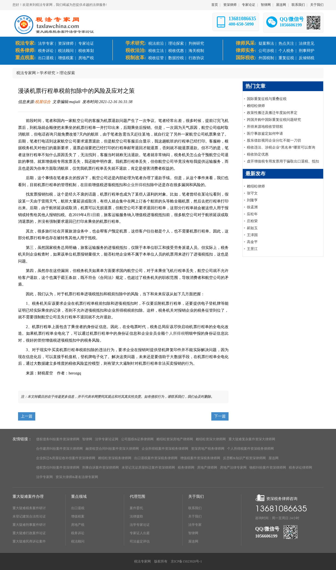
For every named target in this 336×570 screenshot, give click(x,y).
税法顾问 (66, 51)
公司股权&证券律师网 (137, 439)
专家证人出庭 (140, 533)
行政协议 (196, 58)
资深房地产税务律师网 (207, 449)
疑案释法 (266, 43)
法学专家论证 (140, 525)
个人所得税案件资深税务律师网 (250, 449)
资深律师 (230, 5)
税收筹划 (86, 51)
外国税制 (266, 58)
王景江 (252, 249)
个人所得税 (175, 333)
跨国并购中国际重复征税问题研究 (274, 120)
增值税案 (66, 58)
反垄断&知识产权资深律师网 (244, 458)
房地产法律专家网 (233, 467)
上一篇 (26, 416)
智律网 (266, 5)
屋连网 (281, 5)
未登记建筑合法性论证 (29, 516)
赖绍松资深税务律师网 (114, 458)
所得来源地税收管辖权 (265, 126)
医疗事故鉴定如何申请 (265, 133)
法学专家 (46, 43)
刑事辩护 (306, 51)
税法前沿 (156, 43)
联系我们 (298, 5)
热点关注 (286, 43)
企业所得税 (136, 185)
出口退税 (46, 58)
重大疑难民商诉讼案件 (29, 541)
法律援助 (136, 516)
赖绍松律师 (256, 106)
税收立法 (156, 51)
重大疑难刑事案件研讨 (29, 525)
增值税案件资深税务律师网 (200, 458)
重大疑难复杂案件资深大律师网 (252, 439)
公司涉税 (266, 51)
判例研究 (196, 43)
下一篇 (220, 416)
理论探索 (176, 43)
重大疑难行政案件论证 (29, 533)
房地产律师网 (207, 467)
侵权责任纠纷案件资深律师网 (57, 467)
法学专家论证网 (106, 439)
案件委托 (136, 508)
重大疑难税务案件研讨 (29, 508)
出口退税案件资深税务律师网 (155, 458)
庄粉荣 (252, 221)
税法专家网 (26, 73)
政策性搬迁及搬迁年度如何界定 (272, 113)
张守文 (252, 193)
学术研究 (47, 73)
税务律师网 (186, 467)
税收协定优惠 (258, 154)
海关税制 (196, 51)
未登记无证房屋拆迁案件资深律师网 (148, 467)
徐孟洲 (252, 207)
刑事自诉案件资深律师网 (100, 467)
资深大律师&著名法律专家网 (77, 477)
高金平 (252, 242)
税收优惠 (176, 51)
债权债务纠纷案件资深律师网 (57, 439)
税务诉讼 (46, 51)
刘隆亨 (252, 200)
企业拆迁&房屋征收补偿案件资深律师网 (65, 458)
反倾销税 (306, 58)
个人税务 (286, 51)
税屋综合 (43, 102)
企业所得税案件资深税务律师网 (165, 449)
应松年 (252, 214)
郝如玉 (252, 228)
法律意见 (306, 43)
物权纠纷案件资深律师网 (267, 467)
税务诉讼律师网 (300, 467)
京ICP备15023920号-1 (186, 561)
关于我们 (317, 5)
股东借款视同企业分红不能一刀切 (274, 140)
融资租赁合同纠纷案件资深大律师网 (112, 449)
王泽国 (252, 235)
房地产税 (86, 58)
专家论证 (248, 5)
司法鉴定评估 (140, 541)
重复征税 (286, 58)
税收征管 (156, 58)
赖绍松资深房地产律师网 (174, 439)
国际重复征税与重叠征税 (267, 99)
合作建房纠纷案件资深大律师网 (59, 449)
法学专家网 (44, 477)
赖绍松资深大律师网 (211, 439)
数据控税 (176, 58)
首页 (214, 5)
